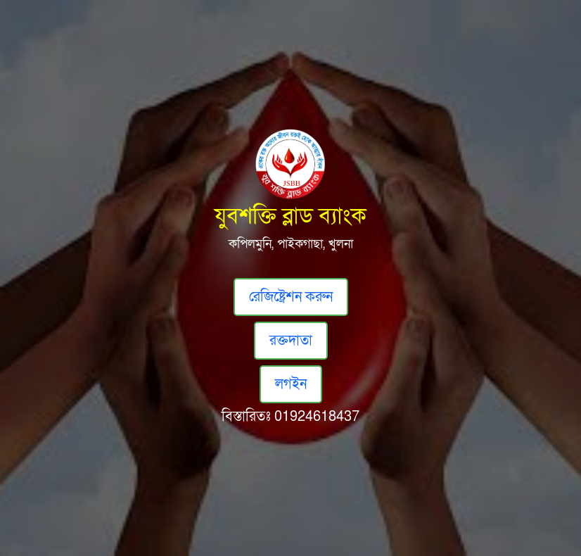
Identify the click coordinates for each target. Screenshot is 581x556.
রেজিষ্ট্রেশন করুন (291, 297)
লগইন (291, 384)
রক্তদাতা (290, 340)
